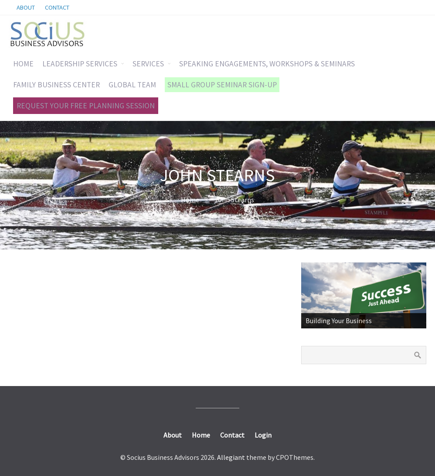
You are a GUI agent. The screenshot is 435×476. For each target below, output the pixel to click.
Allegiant (231, 457)
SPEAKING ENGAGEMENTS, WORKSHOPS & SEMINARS (267, 64)
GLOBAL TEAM (132, 85)
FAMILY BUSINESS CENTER (56, 85)
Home (190, 199)
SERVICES (148, 64)
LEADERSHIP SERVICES (79, 64)
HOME (23, 64)
